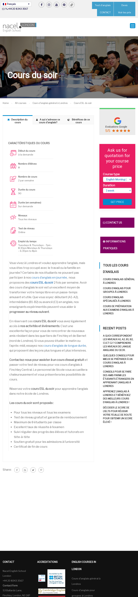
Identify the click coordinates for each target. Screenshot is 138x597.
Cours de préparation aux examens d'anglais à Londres (118, 308)
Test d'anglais (103, 5)
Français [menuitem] (11, 4)
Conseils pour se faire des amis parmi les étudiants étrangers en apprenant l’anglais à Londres (118, 376)
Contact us (112, 220)
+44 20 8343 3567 (18, 9)
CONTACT (105, 12)
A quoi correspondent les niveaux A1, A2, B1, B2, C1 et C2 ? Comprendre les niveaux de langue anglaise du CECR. (118, 340)
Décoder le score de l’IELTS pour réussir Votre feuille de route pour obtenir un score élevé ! (117, 412)
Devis (124, 5)
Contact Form (10, 583)
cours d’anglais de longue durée (64, 343)
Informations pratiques (114, 243)
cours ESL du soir (41, 280)
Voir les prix (124, 12)
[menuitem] (16, 4)
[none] (16, 4)
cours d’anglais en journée (49, 275)
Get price (117, 199)
